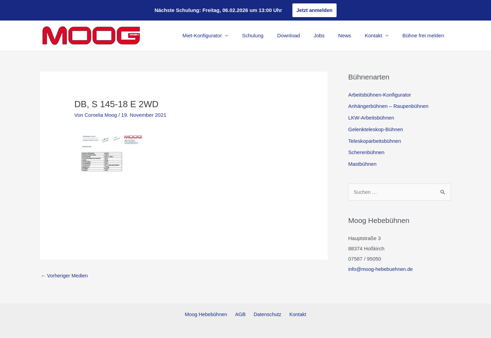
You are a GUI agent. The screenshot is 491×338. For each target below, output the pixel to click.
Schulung (271, 36)
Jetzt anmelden (314, 10)
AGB (241, 314)
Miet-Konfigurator (224, 36)
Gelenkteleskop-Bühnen (375, 130)
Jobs (331, 36)
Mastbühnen (362, 164)
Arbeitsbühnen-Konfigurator (379, 95)
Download (303, 36)
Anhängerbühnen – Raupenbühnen (388, 106)
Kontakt (378, 36)
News (353, 36)
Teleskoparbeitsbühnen (374, 141)
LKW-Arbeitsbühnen (371, 118)
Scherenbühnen (366, 152)
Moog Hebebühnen (209, 314)
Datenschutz (266, 314)
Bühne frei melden (425, 36)
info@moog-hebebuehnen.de (381, 269)
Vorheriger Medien (65, 276)
